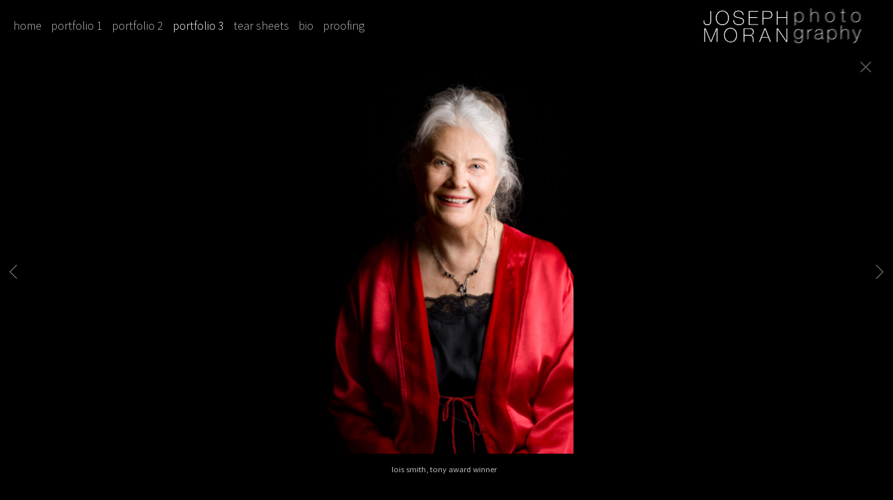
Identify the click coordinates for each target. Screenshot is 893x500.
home (27, 25)
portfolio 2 (137, 25)
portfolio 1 (77, 25)
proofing (343, 25)
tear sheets (261, 25)
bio (306, 25)
